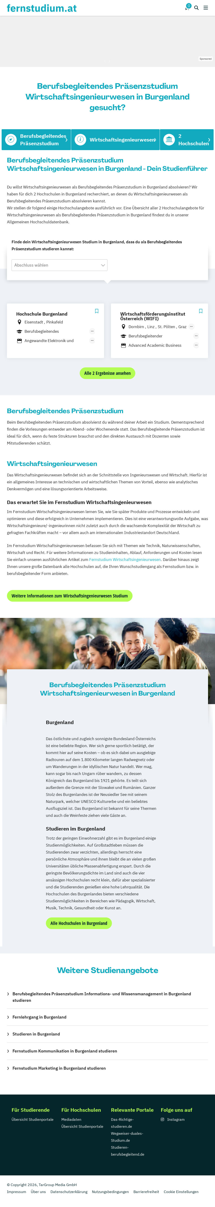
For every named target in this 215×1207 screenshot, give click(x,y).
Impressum (16, 1191)
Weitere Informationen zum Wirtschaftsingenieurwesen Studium (70, 596)
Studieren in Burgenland (36, 1034)
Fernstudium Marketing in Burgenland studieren (59, 1068)
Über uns (38, 1191)
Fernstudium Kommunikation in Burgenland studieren (65, 1051)
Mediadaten (71, 1119)
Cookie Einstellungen (181, 1191)
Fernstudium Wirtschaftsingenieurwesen (125, 559)
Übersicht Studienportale (33, 1119)
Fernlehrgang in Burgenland (39, 1017)
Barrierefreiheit (146, 1191)
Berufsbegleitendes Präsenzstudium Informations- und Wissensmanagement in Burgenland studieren (102, 997)
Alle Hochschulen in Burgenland (79, 923)
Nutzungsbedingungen (110, 1191)
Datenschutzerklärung (69, 1191)
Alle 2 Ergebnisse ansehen (107, 373)
